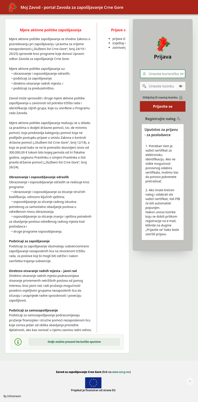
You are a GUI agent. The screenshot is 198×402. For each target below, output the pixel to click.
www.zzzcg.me (121, 372)
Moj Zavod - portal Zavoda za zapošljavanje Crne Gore (64, 7)
